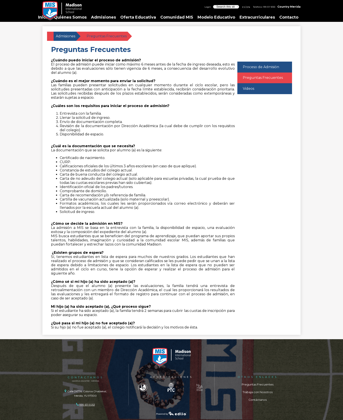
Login (208, 6)
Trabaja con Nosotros (258, 392)
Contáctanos (257, 399)
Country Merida (289, 6)
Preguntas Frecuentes (257, 384)
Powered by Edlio (171, 413)
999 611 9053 (269, 6)
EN (248, 7)
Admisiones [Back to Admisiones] (65, 36)
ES (243, 7)
